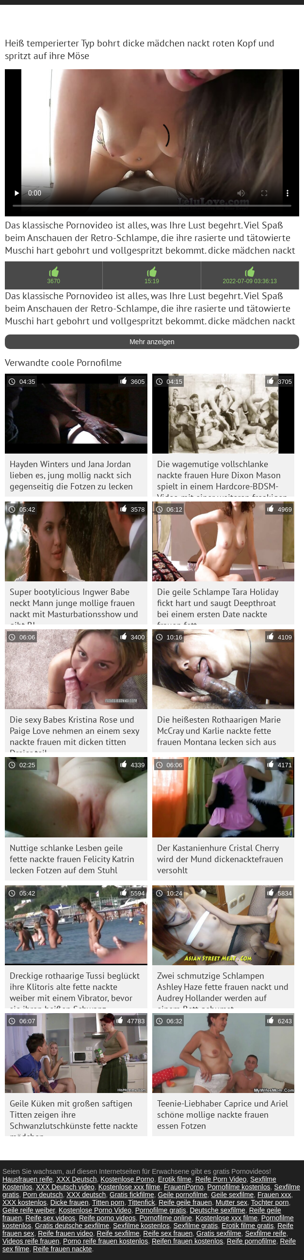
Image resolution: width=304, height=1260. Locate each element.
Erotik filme (175, 1179)
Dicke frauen (69, 1202)
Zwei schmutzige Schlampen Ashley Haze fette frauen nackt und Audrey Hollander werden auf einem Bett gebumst (222, 989)
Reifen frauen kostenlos (187, 1241)
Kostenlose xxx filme (129, 1187)
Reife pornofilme (251, 1241)
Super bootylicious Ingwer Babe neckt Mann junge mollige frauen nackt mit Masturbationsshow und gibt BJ (74, 605)
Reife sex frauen (167, 1233)
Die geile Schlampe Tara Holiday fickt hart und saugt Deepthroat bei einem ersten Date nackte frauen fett (217, 605)
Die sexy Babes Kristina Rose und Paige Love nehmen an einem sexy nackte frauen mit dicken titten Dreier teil (74, 733)
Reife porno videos (107, 1218)
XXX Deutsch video (65, 1187)
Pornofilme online (166, 1218)
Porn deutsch (43, 1195)
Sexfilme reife (265, 1233)
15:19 (151, 281)
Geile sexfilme (232, 1195)
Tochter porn (270, 1202)
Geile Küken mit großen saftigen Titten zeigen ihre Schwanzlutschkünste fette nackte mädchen (74, 1117)
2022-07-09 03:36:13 (250, 281)
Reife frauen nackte (62, 1249)
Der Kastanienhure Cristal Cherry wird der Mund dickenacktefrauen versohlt (220, 859)
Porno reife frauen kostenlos (105, 1241)
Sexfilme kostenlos (141, 1226)
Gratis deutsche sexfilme (72, 1226)
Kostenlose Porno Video (95, 1210)
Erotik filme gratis (247, 1226)
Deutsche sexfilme (217, 1210)
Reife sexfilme (118, 1233)
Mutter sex (231, 1202)
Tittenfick (141, 1202)
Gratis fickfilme (132, 1195)
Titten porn (108, 1202)
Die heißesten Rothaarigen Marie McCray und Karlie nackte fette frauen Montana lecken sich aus (219, 730)
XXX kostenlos (24, 1202)
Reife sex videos (50, 1218)
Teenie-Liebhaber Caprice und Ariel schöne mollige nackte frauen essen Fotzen (222, 1114)
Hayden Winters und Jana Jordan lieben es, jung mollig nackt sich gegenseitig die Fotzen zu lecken (71, 475)
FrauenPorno (184, 1187)
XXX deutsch (86, 1195)
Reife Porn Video (221, 1179)
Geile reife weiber (28, 1210)
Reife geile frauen (185, 1202)
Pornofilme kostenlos (239, 1187)
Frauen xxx (274, 1195)
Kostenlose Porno (127, 1179)
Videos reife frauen (30, 1241)
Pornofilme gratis (160, 1210)
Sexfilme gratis (196, 1226)
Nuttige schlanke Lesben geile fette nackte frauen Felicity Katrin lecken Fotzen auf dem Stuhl (72, 859)
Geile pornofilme (183, 1195)
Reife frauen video (65, 1233)
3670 (53, 281)
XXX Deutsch (76, 1179)
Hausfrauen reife (27, 1179)
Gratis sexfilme (218, 1233)
